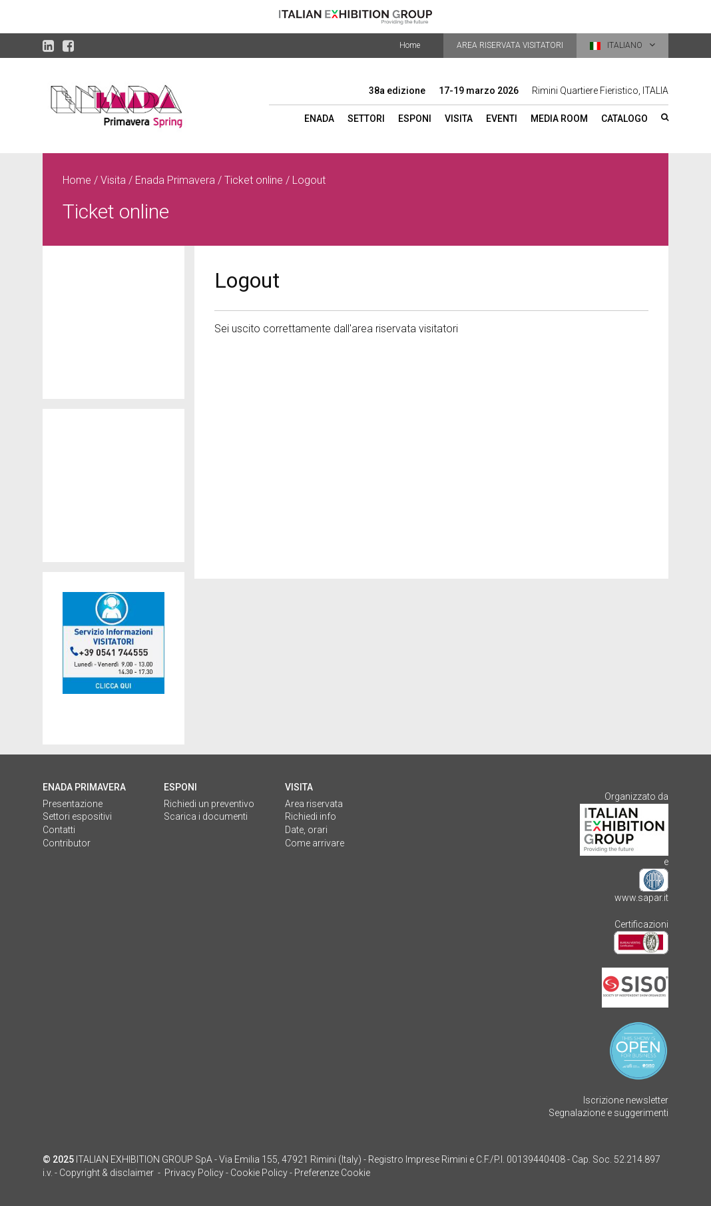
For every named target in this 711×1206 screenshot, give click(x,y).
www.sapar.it (641, 897)
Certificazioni (641, 924)
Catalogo (624, 118)
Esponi (414, 118)
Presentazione (73, 803)
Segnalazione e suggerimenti (608, 1112)
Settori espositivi (77, 816)
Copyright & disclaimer (106, 1172)
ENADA (319, 118)
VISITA (299, 787)
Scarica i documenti (206, 816)
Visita (459, 118)
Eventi (501, 118)
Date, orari (306, 829)
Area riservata (314, 803)
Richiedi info (310, 816)
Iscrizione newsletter (625, 1100)
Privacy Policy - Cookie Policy (226, 1172)
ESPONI (180, 787)
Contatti (59, 829)
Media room (559, 118)
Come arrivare (314, 843)
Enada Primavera (175, 180)
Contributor (67, 843)
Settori (366, 118)
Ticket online (253, 180)
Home (409, 45)
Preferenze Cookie (332, 1172)
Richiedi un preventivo (209, 803)
